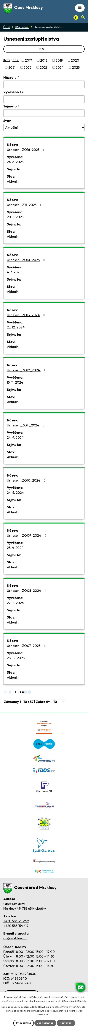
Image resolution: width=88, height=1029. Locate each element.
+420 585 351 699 (16, 921)
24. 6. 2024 (15, 492)
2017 (28, 60)
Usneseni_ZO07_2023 (27, 646)
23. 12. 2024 (16, 327)
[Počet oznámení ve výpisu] (58, 701)
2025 (76, 67)
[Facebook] (75, 17)
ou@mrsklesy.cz (15, 938)
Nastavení (66, 1022)
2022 (27, 67)
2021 (11, 67)
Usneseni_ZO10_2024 (27, 480)
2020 (75, 60)
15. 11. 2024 (15, 382)
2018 (43, 60)
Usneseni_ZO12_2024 (27, 370)
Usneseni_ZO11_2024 (26, 425)
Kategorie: (11, 60)
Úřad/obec (22, 27)
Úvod (6, 27)
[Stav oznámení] (44, 127)
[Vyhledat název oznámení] (44, 84)
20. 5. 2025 (15, 217)
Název (10, 77)
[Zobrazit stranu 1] (15, 692)
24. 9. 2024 (15, 437)
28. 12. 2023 (16, 658)
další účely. (80, 1000)
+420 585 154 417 (15, 926)
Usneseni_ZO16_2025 (26, 150)
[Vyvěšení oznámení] (44, 99)
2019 (59, 60)
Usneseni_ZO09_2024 (27, 535)
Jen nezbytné (45, 1022)
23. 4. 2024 (15, 548)
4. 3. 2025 (14, 272)
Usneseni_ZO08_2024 (27, 590)
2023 (43, 67)
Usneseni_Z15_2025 (25, 205)
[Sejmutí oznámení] (44, 113)
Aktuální (13, 181)
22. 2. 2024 (15, 603)
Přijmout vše (23, 1022)
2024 (60, 67)
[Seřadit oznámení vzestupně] (19, 76)
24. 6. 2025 (15, 162)
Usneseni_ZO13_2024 (26, 315)
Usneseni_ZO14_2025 (26, 260)
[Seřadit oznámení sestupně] (19, 78)
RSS (60, 49)
